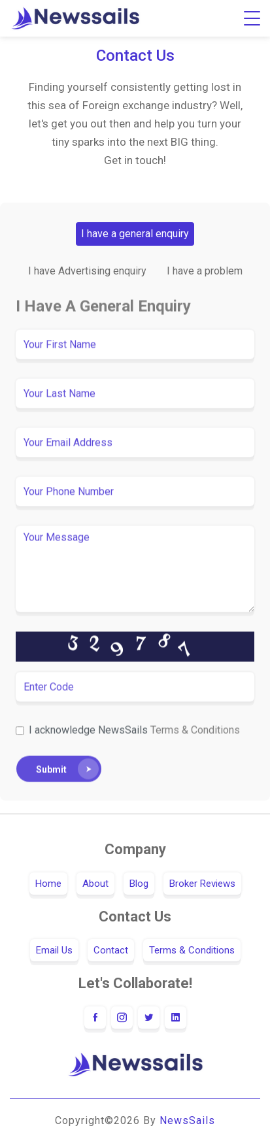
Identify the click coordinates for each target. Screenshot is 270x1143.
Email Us (54, 950)
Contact (110, 950)
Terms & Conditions (195, 731)
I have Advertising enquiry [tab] (87, 271)
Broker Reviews (202, 883)
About (95, 883)
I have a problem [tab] (205, 271)
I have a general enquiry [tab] (135, 233)
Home (48, 883)
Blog (138, 883)
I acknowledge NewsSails (134, 731)
